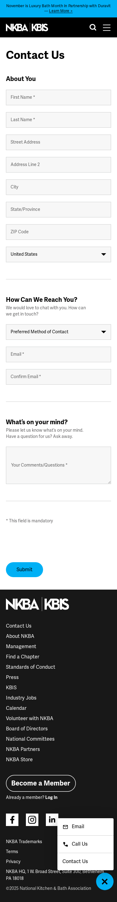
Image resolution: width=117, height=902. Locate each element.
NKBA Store (19, 760)
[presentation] (53, 543)
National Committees (30, 739)
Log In (51, 797)
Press (12, 677)
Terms (12, 851)
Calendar (16, 708)
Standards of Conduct (30, 667)
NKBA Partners (23, 749)
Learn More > (60, 11)
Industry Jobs (21, 698)
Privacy (13, 861)
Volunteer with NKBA (29, 718)
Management (21, 646)
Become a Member (40, 783)
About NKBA (20, 636)
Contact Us (19, 626)
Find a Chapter (22, 657)
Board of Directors (27, 729)
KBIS (11, 688)
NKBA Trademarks (24, 841)
